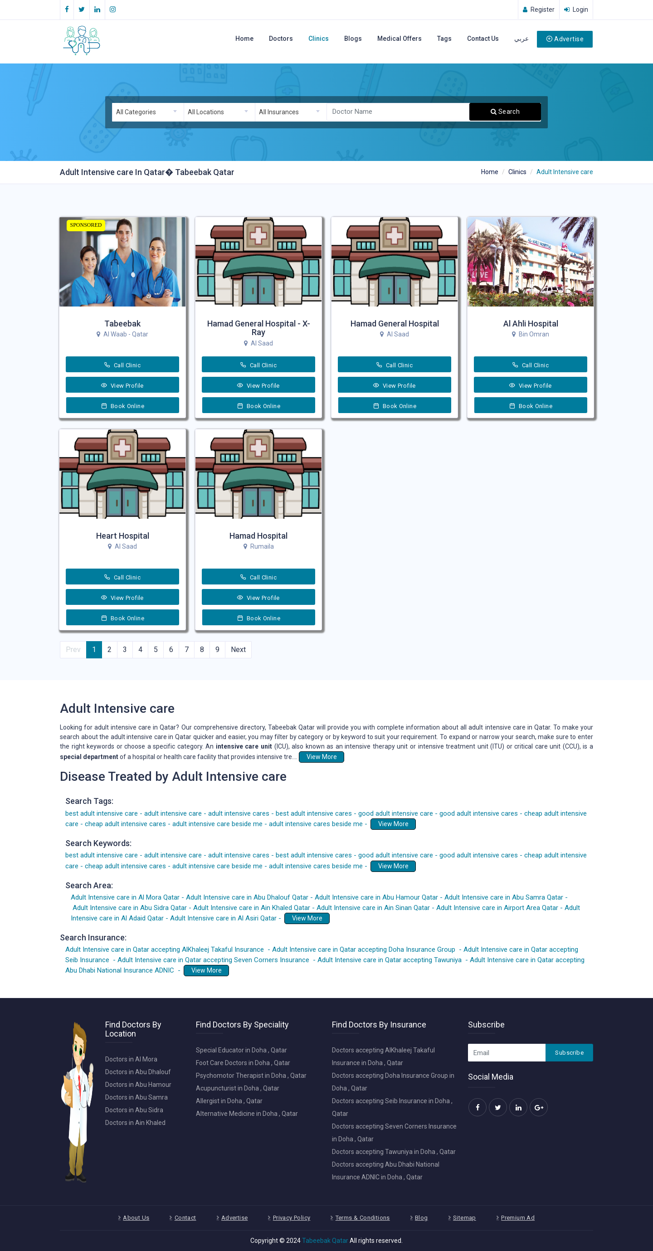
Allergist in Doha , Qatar (229, 1101)
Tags (444, 38)
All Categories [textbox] (136, 112)
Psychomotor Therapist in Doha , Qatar (251, 1075)
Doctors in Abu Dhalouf (138, 1072)
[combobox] (148, 112)
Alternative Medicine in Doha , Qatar (247, 1113)
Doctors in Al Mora (131, 1059)
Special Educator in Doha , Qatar (241, 1050)
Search (505, 111)
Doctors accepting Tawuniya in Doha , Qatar (394, 1151)
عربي (521, 38)
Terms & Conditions (363, 1217)
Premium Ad (518, 1217)
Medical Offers (399, 38)
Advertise (565, 39)
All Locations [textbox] (206, 112)
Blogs (353, 38)
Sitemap (464, 1217)
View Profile (122, 385)
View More (322, 756)
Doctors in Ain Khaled (135, 1122)
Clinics (318, 38)
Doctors (281, 38)
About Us (136, 1217)
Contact (185, 1217)
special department (89, 756)
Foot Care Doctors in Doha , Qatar (243, 1062)
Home (244, 38)
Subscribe (569, 1052)
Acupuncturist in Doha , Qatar (237, 1088)
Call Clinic (122, 365)
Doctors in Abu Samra (136, 1097)
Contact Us (483, 38)
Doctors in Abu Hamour (138, 1084)
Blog (421, 1217)
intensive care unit (244, 746)
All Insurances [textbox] (279, 112)
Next (238, 649)
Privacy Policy (291, 1217)
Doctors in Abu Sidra (134, 1110)
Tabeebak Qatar (325, 1240)
